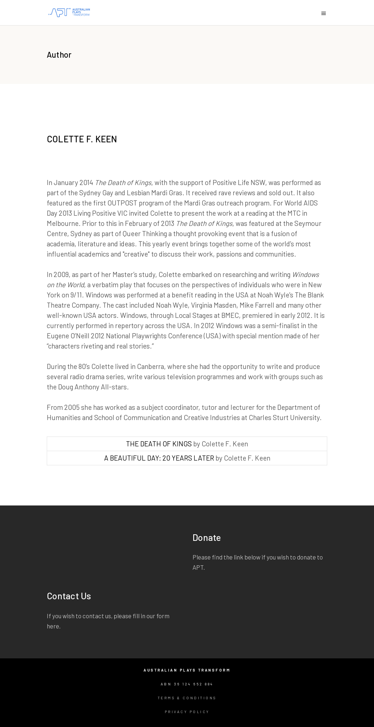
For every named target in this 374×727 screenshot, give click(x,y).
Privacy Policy (187, 711)
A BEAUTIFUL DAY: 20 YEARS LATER (159, 458)
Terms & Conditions (187, 698)
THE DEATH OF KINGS (159, 443)
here (53, 626)
